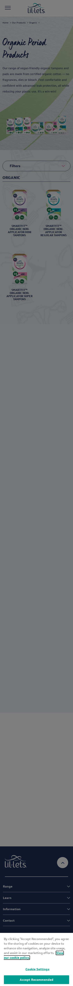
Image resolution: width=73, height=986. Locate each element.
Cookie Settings (37, 969)
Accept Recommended (37, 980)
